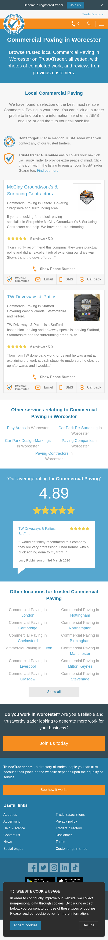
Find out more (47, 170)
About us (10, 814)
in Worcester (27, 428)
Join (75, 5)
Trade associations (70, 814)
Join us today (54, 743)
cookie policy (46, 913)
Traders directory (69, 828)
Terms (60, 842)
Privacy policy (66, 821)
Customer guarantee (71, 848)
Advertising (12, 821)
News (7, 842)
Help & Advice (14, 828)
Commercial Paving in (27, 648)
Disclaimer (64, 835)
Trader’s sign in (93, 14)
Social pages (13, 848)
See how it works (53, 789)
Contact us (11, 835)
